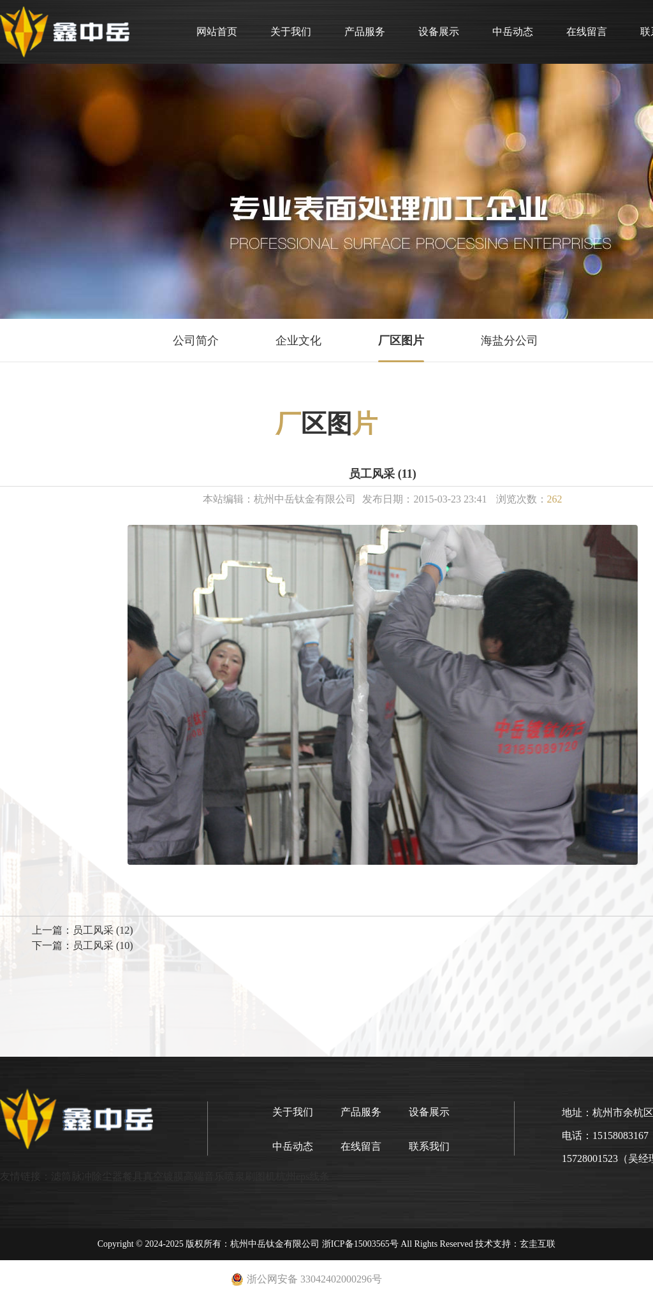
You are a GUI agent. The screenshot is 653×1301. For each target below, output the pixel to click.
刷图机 (260, 1176)
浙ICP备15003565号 (360, 1244)
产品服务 (364, 31)
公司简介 (196, 340)
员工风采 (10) (103, 945)
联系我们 (429, 1146)
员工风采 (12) (103, 930)
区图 (326, 423)
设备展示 (438, 31)
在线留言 (586, 31)
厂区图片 (401, 340)
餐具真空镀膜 (153, 1176)
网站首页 (216, 31)
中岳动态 (512, 31)
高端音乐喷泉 (214, 1176)
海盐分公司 (509, 340)
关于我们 (290, 31)
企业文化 (298, 340)
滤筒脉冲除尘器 (86, 1176)
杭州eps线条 (302, 1176)
